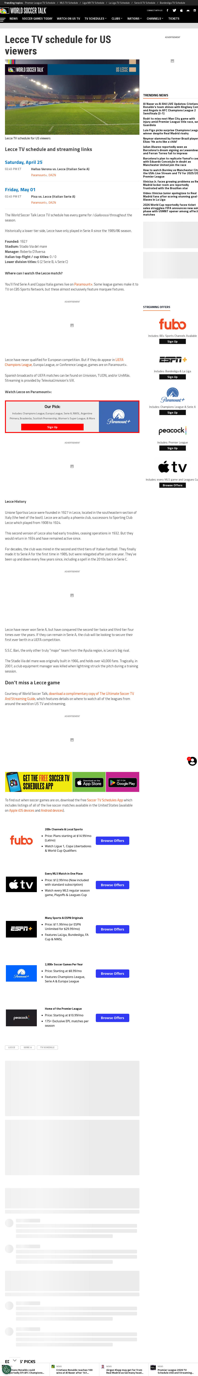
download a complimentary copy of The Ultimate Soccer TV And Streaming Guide (69, 696)
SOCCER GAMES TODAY (37, 18)
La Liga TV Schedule (119, 3)
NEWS (14, 18)
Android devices (52, 810)
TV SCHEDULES (96, 18)
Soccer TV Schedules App (105, 800)
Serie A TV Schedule (144, 3)
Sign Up (172, 341)
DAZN (52, 175)
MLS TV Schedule (69, 3)
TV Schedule (47, 1047)
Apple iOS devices (21, 810)
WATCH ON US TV (68, 18)
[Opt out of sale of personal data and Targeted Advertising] (6, 1369)
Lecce (11, 1047)
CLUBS (117, 18)
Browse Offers (112, 840)
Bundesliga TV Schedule (172, 3)
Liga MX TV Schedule (93, 3)
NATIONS (134, 18)
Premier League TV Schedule (40, 3)
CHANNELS (155, 18)
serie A (28, 1047)
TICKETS (173, 18)
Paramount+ (39, 175)
